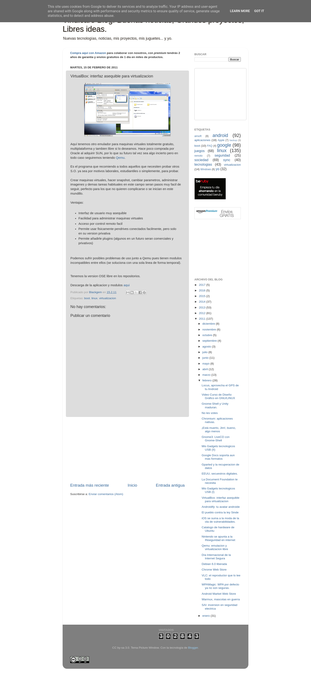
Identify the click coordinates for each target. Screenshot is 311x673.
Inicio (132, 485)
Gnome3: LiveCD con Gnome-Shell (216, 438)
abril (205, 369)
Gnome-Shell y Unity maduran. (215, 405)
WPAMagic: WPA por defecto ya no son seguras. (220, 586)
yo (217, 169)
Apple (221, 140)
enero (206, 615)
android (220, 135)
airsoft (198, 136)
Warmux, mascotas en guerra (221, 599)
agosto (207, 346)
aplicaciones (202, 140)
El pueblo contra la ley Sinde (220, 512)
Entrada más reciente (89, 485)
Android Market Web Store (219, 593)
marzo (206, 374)
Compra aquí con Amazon (88, 53)
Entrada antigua (170, 485)
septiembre (210, 340)
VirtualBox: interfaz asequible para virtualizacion (221, 499)
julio (205, 352)
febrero (207, 380)
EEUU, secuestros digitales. (220, 473)
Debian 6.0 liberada (214, 564)
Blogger (193, 647)
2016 (202, 290)
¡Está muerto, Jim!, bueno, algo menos (219, 429)
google (224, 145)
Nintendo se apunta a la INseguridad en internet (218, 538)
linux (95, 298)
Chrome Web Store (214, 569)
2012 (202, 313)
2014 (202, 301)
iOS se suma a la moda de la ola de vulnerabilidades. (220, 520)
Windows (205, 169)
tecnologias (203, 164)
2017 (202, 284)
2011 (202, 318)
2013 (202, 307)
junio (205, 357)
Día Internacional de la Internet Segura (216, 556)
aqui (127, 285)
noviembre (209, 329)
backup (233, 140)
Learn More (240, 11)
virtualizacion (107, 298)
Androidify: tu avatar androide (221, 506)
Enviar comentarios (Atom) (106, 494)
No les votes (210, 413)
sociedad (201, 160)
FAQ (209, 145)
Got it (259, 11)
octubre (207, 335)
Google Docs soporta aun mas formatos (218, 457)
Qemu (120, 157)
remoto (198, 155)
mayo (206, 363)
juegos (199, 151)
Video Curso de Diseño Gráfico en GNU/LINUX (218, 396)
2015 (202, 296)
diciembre (209, 323)
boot (87, 298)
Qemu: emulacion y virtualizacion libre (215, 547)
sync (226, 160)
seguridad (222, 155)
